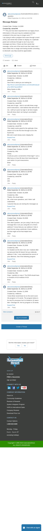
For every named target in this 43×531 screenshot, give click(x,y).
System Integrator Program (16, 404)
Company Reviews (13, 410)
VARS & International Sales (16, 407)
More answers (8, 312)
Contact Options (12, 421)
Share (33, 66)
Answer (18, 66)
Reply (14, 91)
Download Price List (13, 413)
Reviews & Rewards (13, 401)
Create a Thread (21, 327)
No (25, 345)
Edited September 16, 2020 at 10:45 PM (20, 18)
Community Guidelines (14, 398)
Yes (18, 345)
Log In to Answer (21, 318)
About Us (10, 395)
